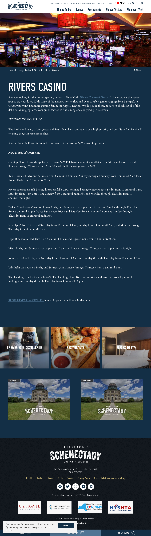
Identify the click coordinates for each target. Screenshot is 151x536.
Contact (50, 478)
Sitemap (70, 478)
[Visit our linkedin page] (91, 486)
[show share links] (137, 70)
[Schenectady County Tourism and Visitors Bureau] (21, 6)
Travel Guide (54, 3)
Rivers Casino (52, 70)
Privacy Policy (84, 478)
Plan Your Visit (135, 10)
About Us (29, 478)
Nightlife (39, 70)
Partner (40, 478)
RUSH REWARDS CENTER (26, 300)
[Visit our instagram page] (75, 486)
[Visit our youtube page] (83, 486)
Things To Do (64, 10)
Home (12, 70)
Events (79, 10)
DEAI (110, 3)
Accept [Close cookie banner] (66, 525)
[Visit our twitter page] (67, 486)
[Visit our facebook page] (60, 486)
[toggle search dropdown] (142, 3)
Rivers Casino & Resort (94, 97)
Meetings (77, 3)
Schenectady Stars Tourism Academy (109, 478)
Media (60, 478)
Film (100, 3)
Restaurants (94, 10)
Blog (105, 3)
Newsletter (66, 3)
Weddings (86, 3)
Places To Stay (114, 10)
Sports (94, 3)
